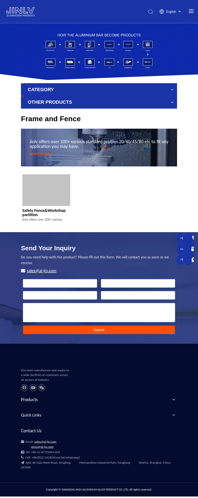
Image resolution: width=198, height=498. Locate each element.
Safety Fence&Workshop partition (44, 213)
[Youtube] (33, 388)
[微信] (41, 388)
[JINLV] (26, 362)
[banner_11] (99, 52)
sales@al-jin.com (41, 271)
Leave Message (40, 154)
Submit (99, 330)
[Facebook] (24, 388)
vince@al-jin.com (42, 447)
